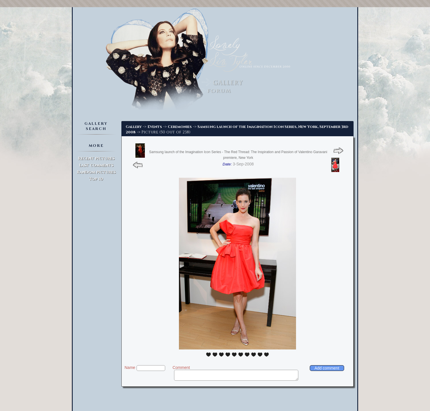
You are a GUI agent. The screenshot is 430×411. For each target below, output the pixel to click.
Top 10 (96, 179)
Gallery (134, 126)
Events (154, 126)
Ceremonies (180, 126)
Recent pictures (96, 158)
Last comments (96, 165)
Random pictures (96, 172)
